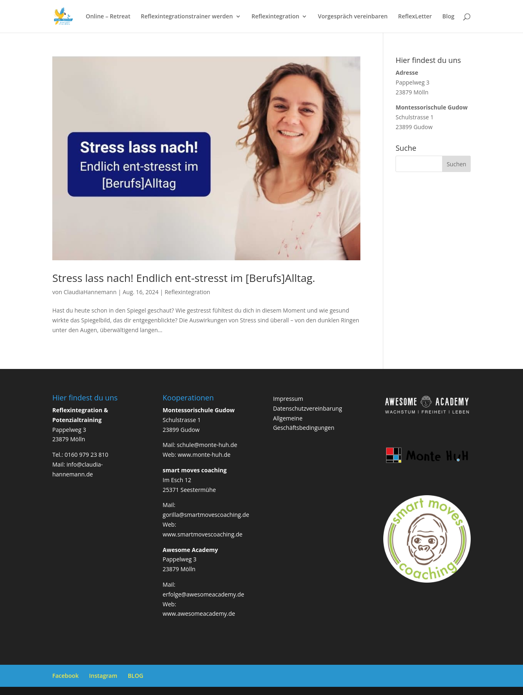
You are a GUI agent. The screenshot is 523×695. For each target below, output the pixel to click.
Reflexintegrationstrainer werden (187, 16)
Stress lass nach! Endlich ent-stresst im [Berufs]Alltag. (183, 277)
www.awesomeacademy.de (199, 613)
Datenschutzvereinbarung (307, 408)
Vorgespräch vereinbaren (353, 16)
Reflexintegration (275, 16)
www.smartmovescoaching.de (202, 534)
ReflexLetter (415, 16)
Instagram (103, 675)
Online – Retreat (108, 16)
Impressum (288, 398)
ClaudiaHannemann (90, 292)
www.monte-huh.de (204, 454)
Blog (448, 16)
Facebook (65, 675)
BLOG (135, 675)
